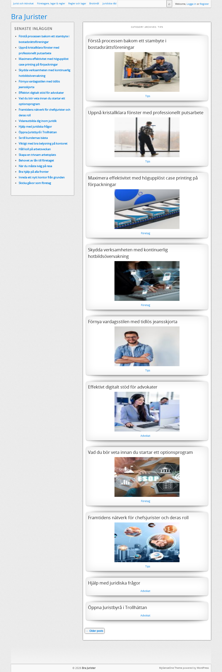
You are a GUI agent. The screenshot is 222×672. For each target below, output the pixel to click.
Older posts (94, 631)
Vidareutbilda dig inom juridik (38, 121)
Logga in (191, 3)
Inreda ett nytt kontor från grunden (42, 177)
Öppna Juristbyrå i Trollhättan (117, 607)
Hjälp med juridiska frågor (114, 583)
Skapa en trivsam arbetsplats (37, 155)
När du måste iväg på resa (35, 166)
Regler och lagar (77, 3)
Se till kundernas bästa (33, 138)
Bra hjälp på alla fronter (34, 172)
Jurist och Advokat (23, 3)
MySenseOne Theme (170, 667)
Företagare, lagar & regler (51, 3)
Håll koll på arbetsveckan (35, 149)
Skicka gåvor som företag (35, 183)
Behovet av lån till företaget (36, 160)
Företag (145, 233)
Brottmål (94, 3)
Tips (147, 96)
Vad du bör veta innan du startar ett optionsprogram (140, 452)
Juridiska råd (109, 3)
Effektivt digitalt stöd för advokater (122, 387)
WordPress (203, 667)
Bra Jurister (29, 16)
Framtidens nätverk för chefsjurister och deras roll (138, 517)
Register (204, 3)
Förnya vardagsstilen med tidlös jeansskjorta (132, 321)
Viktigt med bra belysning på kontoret (43, 143)
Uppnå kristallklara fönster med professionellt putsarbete (145, 112)
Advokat (145, 436)
